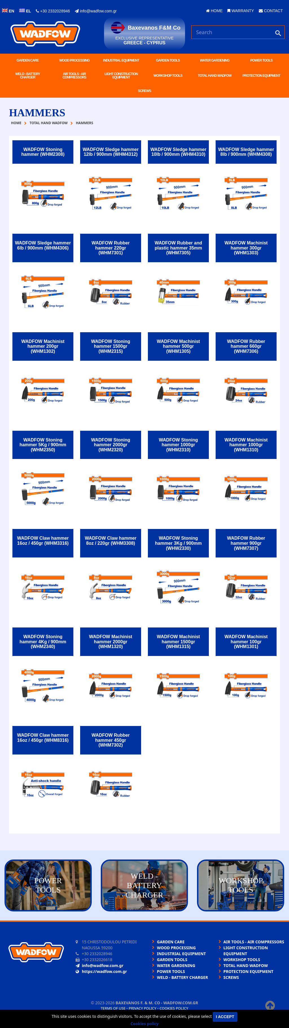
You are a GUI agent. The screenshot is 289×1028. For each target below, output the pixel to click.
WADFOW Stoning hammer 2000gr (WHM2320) (110, 445)
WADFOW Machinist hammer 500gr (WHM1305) (178, 346)
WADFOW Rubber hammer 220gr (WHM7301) (110, 247)
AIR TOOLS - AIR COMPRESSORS (74, 75)
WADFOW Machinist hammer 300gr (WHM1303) (246, 247)
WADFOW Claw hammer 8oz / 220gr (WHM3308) (110, 541)
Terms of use (113, 1008)
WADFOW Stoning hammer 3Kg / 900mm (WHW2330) (178, 543)
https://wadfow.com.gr (101, 971)
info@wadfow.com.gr (96, 11)
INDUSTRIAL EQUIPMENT (121, 60)
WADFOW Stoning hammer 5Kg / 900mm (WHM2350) (42, 445)
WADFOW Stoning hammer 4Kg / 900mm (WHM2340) (42, 641)
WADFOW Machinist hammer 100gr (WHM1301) (246, 641)
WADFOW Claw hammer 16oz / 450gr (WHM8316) (43, 738)
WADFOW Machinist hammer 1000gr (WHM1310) (246, 445)
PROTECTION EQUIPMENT (261, 76)
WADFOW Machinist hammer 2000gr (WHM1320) (110, 641)
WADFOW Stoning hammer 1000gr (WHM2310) (178, 445)
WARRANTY (240, 10)
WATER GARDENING (214, 60)
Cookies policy (173, 1008)
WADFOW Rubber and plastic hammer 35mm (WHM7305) (178, 247)
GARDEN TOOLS (168, 60)
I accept (225, 1016)
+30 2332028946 (53, 11)
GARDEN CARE (28, 60)
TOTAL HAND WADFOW (214, 76)
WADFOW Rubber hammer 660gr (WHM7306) (246, 346)
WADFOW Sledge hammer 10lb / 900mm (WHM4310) (178, 152)
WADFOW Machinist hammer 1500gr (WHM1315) (178, 641)
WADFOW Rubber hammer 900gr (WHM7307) (246, 543)
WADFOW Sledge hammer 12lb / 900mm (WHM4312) (111, 152)
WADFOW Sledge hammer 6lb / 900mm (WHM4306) (43, 245)
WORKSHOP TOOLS (168, 76)
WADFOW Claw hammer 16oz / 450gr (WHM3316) (43, 541)
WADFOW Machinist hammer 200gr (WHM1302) (43, 346)
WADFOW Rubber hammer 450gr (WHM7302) (110, 740)
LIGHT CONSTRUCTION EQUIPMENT (121, 75)
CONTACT (271, 10)
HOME (214, 10)
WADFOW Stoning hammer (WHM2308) (43, 152)
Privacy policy (142, 1008)
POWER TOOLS (261, 60)
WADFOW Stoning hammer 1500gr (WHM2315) (110, 346)
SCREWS (144, 91)
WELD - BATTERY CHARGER (27, 75)
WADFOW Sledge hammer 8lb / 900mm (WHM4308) (246, 152)
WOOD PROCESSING (74, 60)
